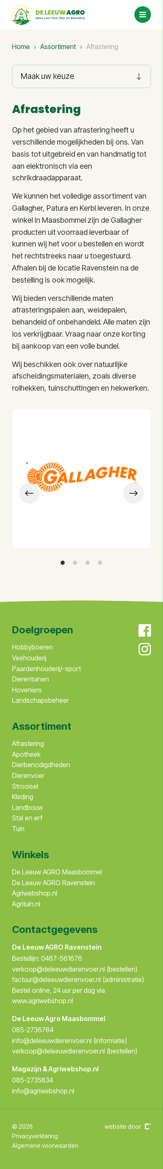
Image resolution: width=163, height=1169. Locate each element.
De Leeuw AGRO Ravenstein (53, 883)
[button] (63, 563)
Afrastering (28, 743)
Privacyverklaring (35, 1135)
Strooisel (25, 786)
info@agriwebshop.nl (43, 1091)
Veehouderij (29, 658)
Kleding (22, 796)
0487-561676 (61, 958)
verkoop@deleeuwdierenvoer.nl (59, 969)
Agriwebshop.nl (34, 893)
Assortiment (58, 46)
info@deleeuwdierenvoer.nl (52, 1040)
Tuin (18, 828)
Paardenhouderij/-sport (46, 668)
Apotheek (26, 754)
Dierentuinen (30, 679)
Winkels (30, 855)
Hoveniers (27, 690)
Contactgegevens (54, 929)
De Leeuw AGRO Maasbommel (57, 872)
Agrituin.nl (26, 904)
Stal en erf (27, 818)
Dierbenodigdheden (41, 764)
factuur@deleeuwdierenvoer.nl (57, 979)
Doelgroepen (42, 630)
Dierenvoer (28, 775)
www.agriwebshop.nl (42, 1001)
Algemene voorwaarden (45, 1145)
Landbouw (27, 807)
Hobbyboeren (32, 647)
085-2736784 (33, 1030)
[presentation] (29, 493)
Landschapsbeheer (40, 700)
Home (21, 46)
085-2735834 (32, 1080)
